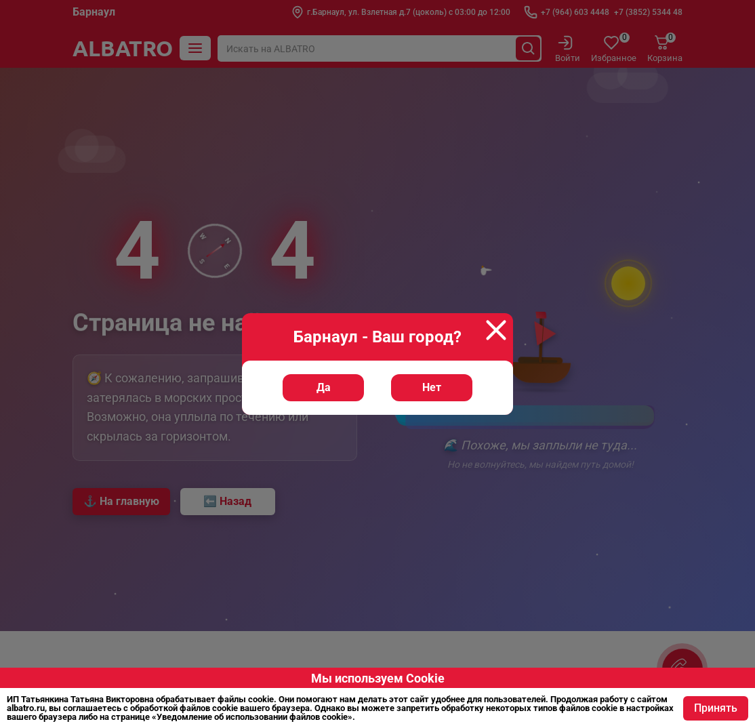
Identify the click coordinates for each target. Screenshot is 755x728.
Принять (715, 708)
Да (324, 387)
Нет (431, 387)
